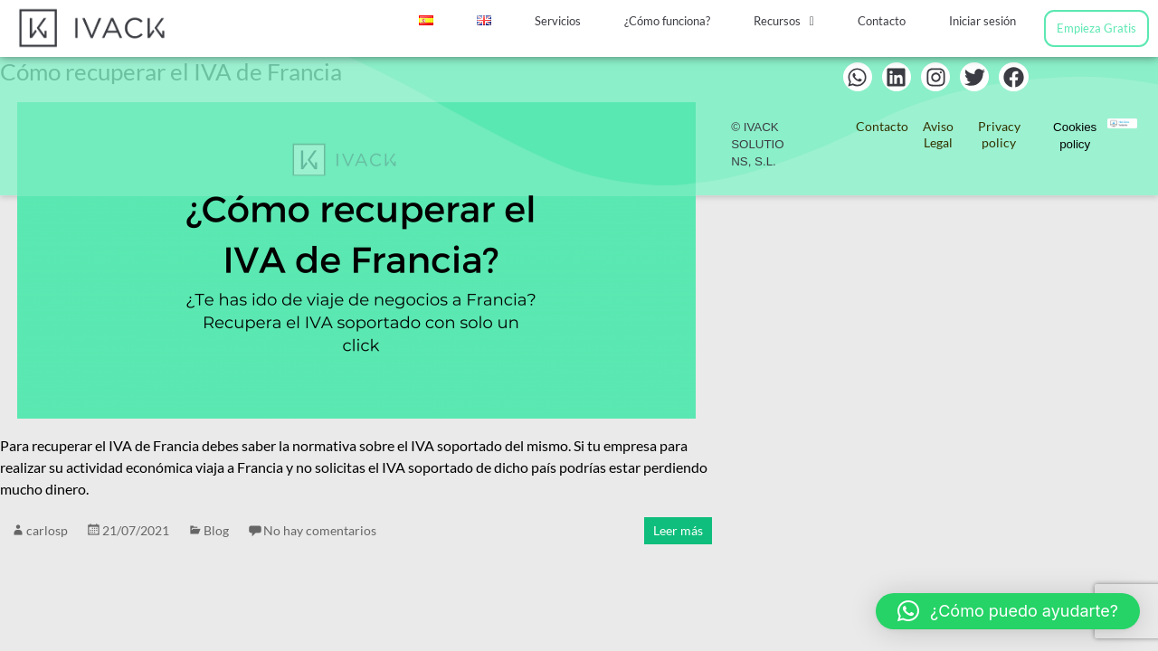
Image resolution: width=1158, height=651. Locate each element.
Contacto (882, 21)
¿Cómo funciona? (667, 21)
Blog (216, 530)
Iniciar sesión (982, 21)
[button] (784, 21)
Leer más (678, 530)
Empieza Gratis (1096, 28)
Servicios (558, 21)
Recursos (784, 21)
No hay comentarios (319, 530)
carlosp (47, 530)
